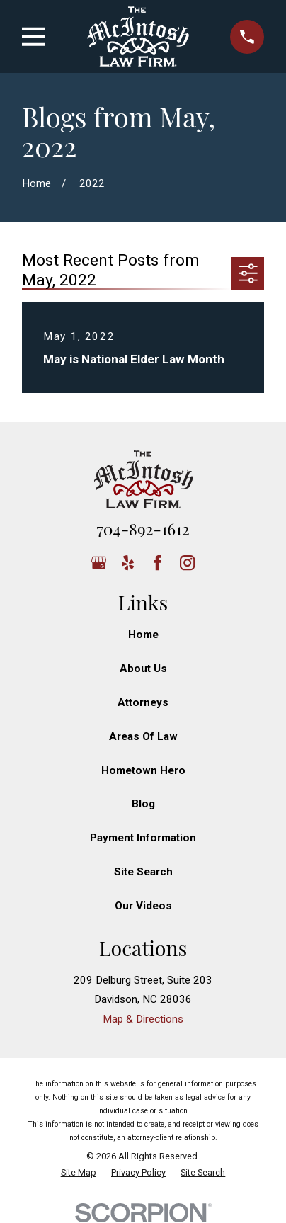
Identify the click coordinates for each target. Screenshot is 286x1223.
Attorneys (143, 702)
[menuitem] (78, 1173)
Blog (143, 803)
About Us (143, 668)
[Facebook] (157, 562)
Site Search (143, 871)
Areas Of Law (143, 736)
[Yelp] (127, 562)
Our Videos (143, 905)
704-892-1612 (142, 529)
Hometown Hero (143, 770)
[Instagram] (187, 562)
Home (143, 634)
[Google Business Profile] (98, 562)
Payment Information (143, 837)
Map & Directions (143, 1019)
